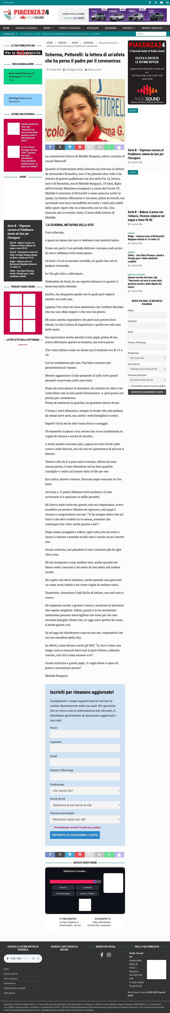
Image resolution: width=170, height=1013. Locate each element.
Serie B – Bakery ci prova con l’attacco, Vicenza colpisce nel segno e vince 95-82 (23, 245)
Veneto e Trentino (87, 894)
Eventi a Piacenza (70, 28)
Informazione (10, 983)
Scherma (92, 69)
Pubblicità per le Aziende (15, 988)
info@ (140, 982)
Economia (111, 28)
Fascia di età (57, 798)
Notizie (62, 42)
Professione (57, 784)
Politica (128, 28)
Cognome (56, 742)
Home (6, 28)
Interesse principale (62, 813)
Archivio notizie (11, 973)
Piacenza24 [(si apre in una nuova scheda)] (14, 101)
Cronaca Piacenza (26, 28)
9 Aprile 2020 (55, 69)
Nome (53, 727)
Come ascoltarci (11, 978)
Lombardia (87, 888)
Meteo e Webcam (151, 28)
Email (53, 756)
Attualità (93, 28)
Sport (46, 28)
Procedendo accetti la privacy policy (77, 827)
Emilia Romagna (63, 894)
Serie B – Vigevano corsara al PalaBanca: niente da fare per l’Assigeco (146, 154)
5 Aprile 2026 (136, 162)
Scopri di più (135, 985)
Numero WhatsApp (61, 770)
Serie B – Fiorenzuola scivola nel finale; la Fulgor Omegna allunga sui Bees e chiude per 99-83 (24, 255)
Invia (11, 79)
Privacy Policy (70, 1010)
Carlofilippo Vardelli (74, 69)
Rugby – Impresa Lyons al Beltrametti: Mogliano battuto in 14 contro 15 (23, 264)
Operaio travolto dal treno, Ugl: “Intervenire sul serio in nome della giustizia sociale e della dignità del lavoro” (29, 132)
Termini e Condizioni (85, 1010)
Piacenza (63, 888)
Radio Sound (8, 3)
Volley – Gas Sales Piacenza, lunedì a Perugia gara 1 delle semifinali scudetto (22, 274)
